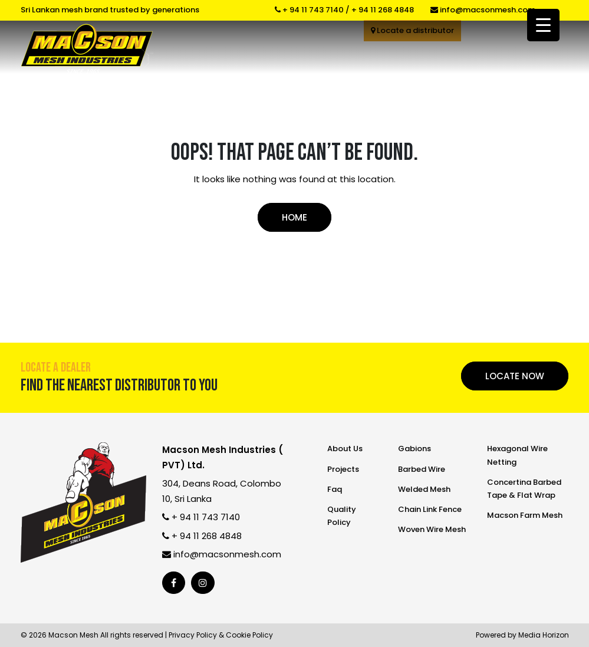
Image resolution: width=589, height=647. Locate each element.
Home (294, 217)
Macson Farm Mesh (524, 515)
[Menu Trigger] (543, 25)
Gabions (414, 448)
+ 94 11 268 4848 (382, 9)
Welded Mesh (424, 489)
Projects (343, 469)
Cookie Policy (249, 635)
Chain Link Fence (430, 509)
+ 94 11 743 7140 (309, 9)
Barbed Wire (421, 469)
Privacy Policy (193, 635)
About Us (345, 448)
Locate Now (514, 376)
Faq (334, 489)
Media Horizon (543, 635)
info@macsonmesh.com (482, 9)
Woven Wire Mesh (432, 529)
